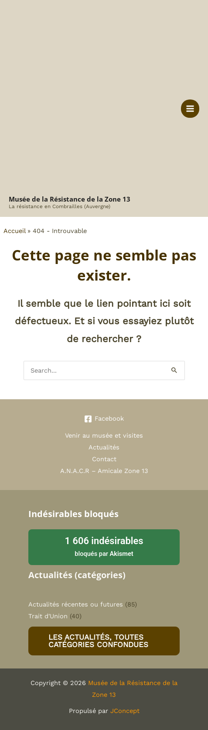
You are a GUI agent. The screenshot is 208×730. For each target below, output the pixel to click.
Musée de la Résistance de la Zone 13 (69, 199)
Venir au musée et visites (104, 435)
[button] (104, 641)
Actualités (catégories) (77, 575)
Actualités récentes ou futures (75, 604)
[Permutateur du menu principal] (190, 108)
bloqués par (104, 546)
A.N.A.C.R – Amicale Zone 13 (104, 471)
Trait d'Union (48, 616)
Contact (104, 459)
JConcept (125, 711)
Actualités (104, 447)
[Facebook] (104, 419)
